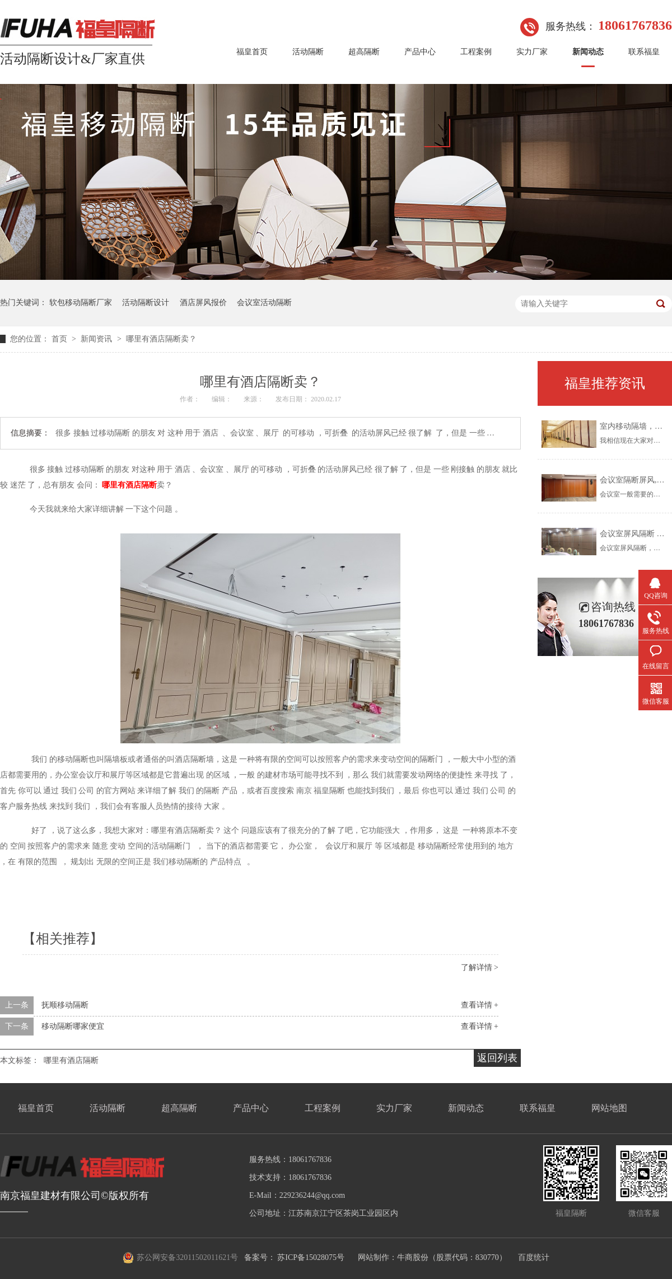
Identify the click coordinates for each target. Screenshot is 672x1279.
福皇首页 (252, 52)
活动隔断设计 (145, 302)
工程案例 (476, 52)
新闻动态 (588, 52)
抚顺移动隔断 (64, 1005)
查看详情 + (479, 1005)
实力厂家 (532, 52)
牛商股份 (412, 1257)
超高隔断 (364, 52)
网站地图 (609, 1108)
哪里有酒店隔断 (71, 1060)
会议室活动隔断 (264, 302)
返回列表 (497, 1058)
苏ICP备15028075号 (310, 1257)
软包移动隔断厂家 (80, 302)
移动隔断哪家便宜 (72, 1026)
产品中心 (420, 52)
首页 (60, 339)
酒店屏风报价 (203, 302)
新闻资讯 (97, 339)
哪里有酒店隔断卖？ (161, 339)
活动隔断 (308, 52)
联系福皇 (644, 52)
